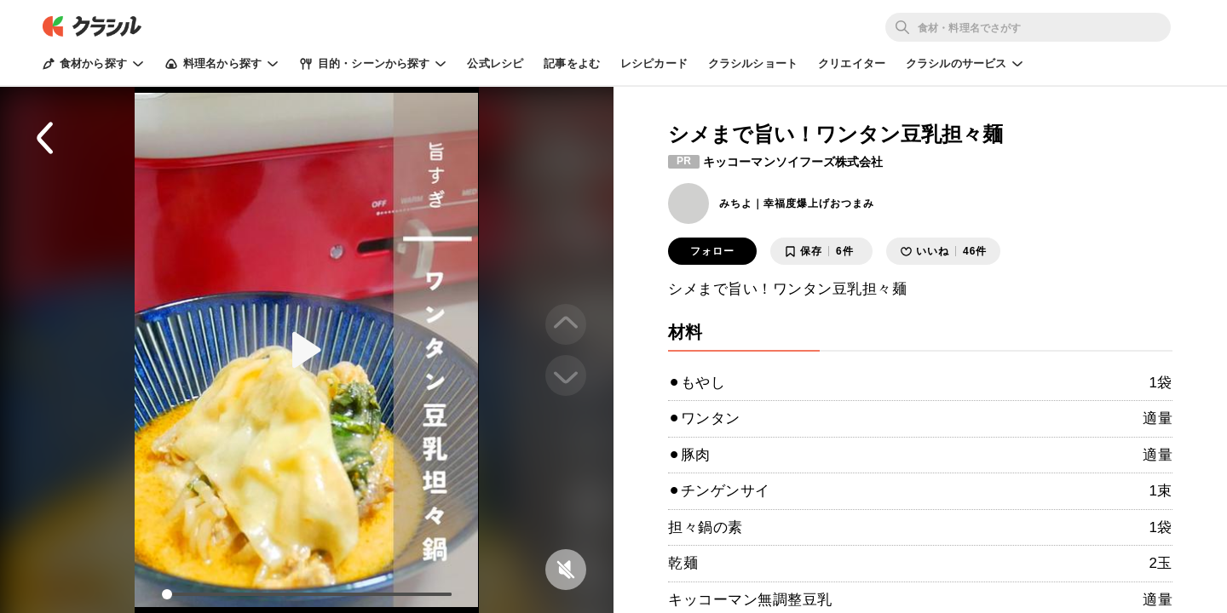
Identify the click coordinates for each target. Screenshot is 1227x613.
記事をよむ (572, 63)
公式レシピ (495, 63)
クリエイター (851, 63)
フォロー (712, 251)
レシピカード (654, 63)
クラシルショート (753, 63)
